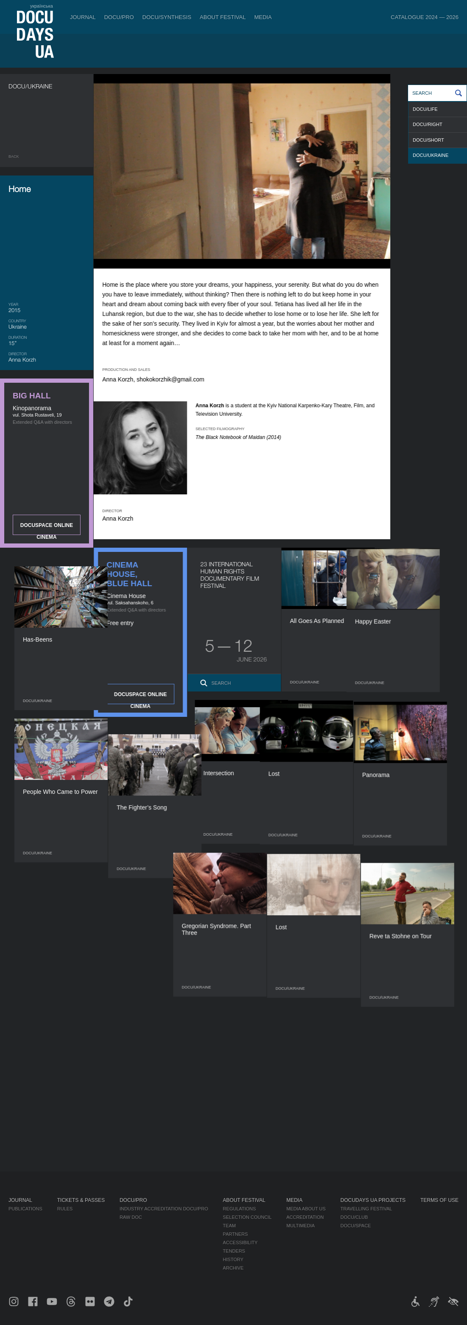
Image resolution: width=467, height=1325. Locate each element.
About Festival (223, 17)
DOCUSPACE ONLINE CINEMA (46, 528)
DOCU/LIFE (425, 109)
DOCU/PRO (119, 17)
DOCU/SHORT (428, 140)
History (233, 1259)
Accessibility (240, 1242)
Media (263, 17)
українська (41, 5)
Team (229, 1225)
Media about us (306, 1208)
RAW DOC (131, 1217)
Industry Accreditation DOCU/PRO (164, 1208)
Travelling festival (366, 1208)
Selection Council (247, 1217)
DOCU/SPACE (355, 1225)
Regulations (239, 1208)
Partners (235, 1234)
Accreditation (305, 1217)
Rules (65, 1208)
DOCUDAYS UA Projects (373, 1200)
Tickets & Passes (81, 1200)
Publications (25, 1208)
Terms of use (439, 1200)
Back (13, 156)
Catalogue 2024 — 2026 (425, 17)
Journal (83, 17)
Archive (233, 1267)
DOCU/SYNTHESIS (167, 17)
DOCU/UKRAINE (430, 155)
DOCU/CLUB (354, 1217)
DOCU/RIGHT (427, 124)
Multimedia (300, 1225)
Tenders (234, 1251)
